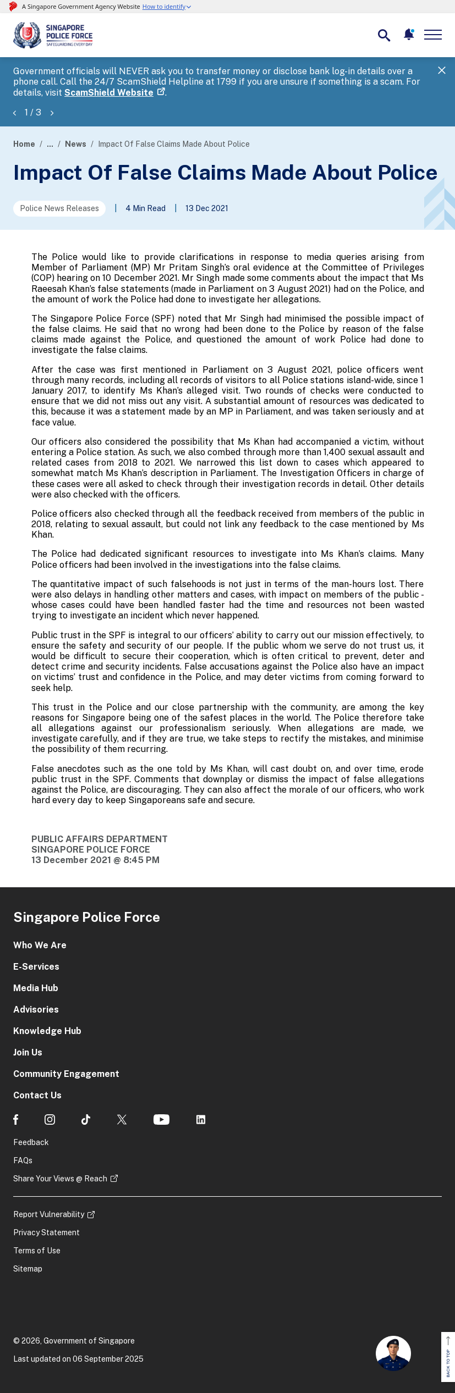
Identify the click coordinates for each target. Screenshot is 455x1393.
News (75, 144)
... (50, 144)
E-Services (36, 966)
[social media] (15, 1119)
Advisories (36, 1009)
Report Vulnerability (48, 1214)
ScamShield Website (109, 92)
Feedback (31, 1142)
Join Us (27, 1052)
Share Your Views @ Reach (60, 1178)
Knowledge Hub (47, 1031)
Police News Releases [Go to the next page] (59, 208)
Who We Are (40, 945)
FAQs (22, 1160)
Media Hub (35, 988)
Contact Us (37, 1095)
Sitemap (27, 1268)
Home (24, 144)
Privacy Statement (46, 1232)
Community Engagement (66, 1074)
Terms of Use (37, 1250)
